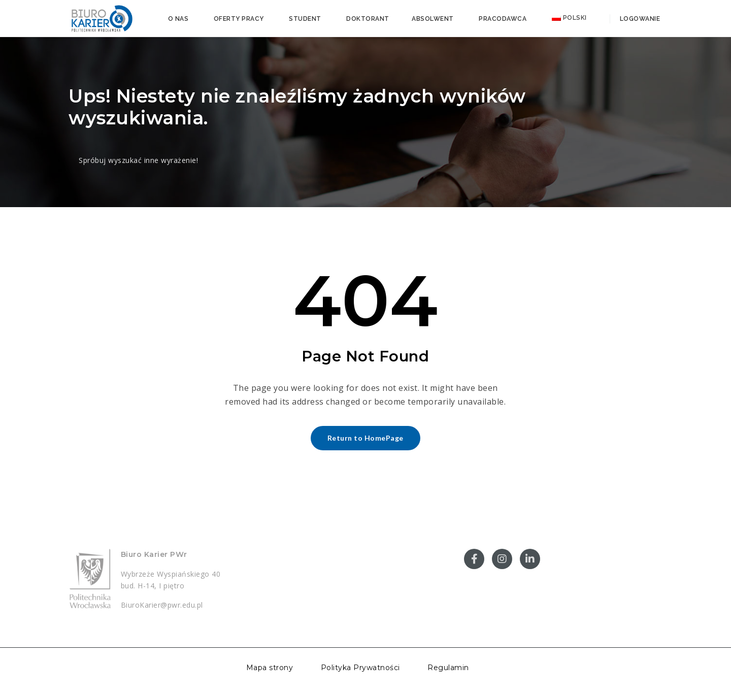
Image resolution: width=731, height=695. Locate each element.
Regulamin (448, 667)
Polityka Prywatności (360, 667)
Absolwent (433, 18)
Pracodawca (502, 18)
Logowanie (639, 18)
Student (305, 18)
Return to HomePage (365, 438)
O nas (178, 18)
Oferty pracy (239, 18)
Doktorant (367, 18)
